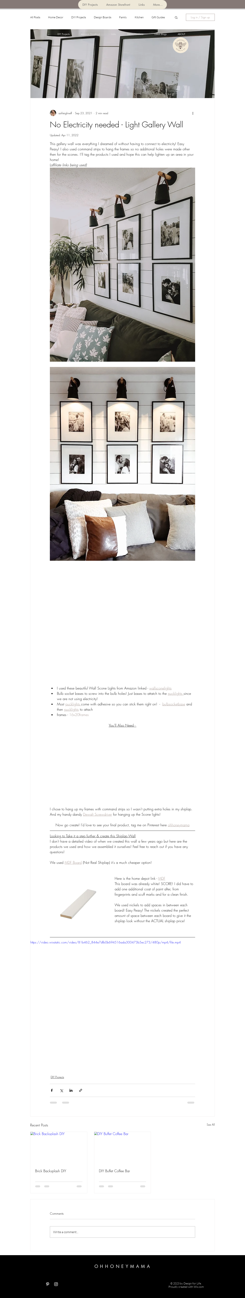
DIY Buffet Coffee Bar (114, 1170)
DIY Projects (78, 17)
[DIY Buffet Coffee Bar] (122, 1148)
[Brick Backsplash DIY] (58, 1148)
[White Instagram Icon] (56, 1284)
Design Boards (102, 17)
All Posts (35, 17)
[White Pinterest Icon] (47, 1284)
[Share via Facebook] (52, 1090)
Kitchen (139, 17)
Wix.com (199, 1286)
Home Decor (55, 17)
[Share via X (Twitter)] (61, 1090)
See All (211, 1124)
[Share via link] (80, 1090)
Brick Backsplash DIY (50, 1170)
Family (123, 17)
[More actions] (192, 113)
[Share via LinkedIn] (71, 1090)
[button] (176, 17)
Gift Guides (158, 17)
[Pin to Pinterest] (163, 45)
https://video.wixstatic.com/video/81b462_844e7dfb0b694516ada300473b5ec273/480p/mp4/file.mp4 (105, 942)
